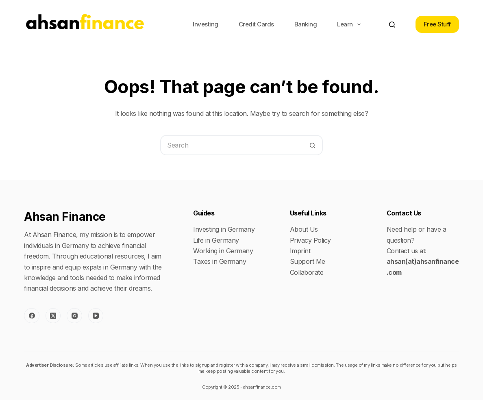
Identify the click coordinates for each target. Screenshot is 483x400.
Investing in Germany (224, 229)
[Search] (392, 25)
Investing (205, 24)
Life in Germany (216, 240)
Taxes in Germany (219, 261)
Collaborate (307, 272)
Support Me (307, 261)
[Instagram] (74, 316)
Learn (350, 24)
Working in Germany (223, 251)
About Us (304, 229)
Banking (305, 24)
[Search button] (312, 145)
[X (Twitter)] (53, 316)
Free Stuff (437, 24)
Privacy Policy (310, 240)
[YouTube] (96, 316)
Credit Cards (256, 24)
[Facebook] (31, 316)
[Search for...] (231, 145)
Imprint (300, 251)
